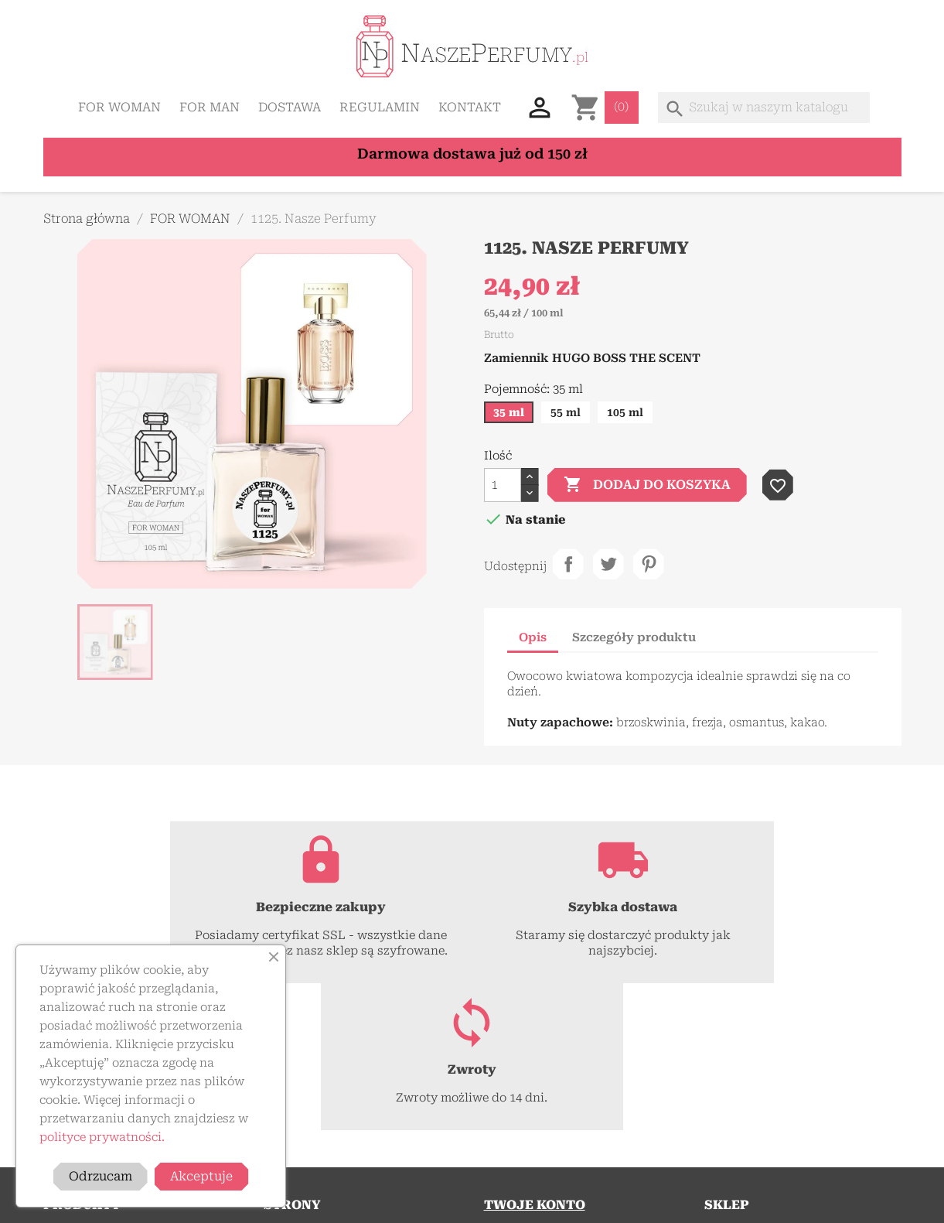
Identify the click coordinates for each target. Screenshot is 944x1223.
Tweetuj (608, 563)
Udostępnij (568, 563)
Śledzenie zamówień (537, 1085)
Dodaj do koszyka (647, 485)
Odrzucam (100, 1176)
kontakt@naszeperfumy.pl (774, 1162)
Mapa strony (297, 1162)
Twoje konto (534, 1057)
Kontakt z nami (304, 1143)
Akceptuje (201, 1176)
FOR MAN (209, 107)
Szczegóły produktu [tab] (634, 637)
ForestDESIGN (674, 1203)
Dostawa (289, 107)
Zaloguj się (512, 1104)
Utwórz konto (520, 1124)
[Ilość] (502, 485)
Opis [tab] (533, 637)
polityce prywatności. (102, 1137)
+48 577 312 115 (838, 1132)
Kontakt (469, 107)
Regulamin (379, 107)
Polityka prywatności (320, 1124)
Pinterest (648, 563)
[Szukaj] (764, 107)
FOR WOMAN (119, 107)
